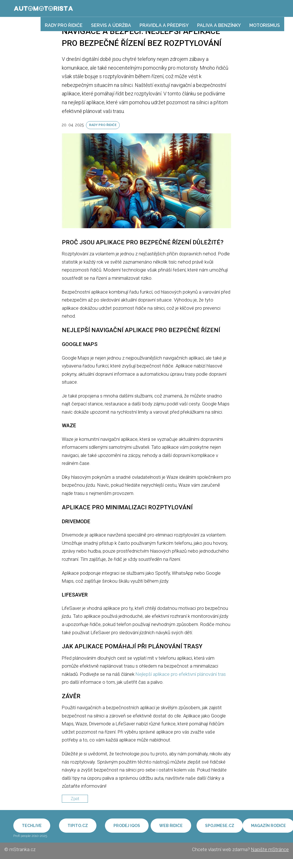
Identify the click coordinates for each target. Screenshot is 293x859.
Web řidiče (171, 825)
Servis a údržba (111, 25)
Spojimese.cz (219, 825)
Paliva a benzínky (219, 25)
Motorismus (264, 25)
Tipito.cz (78, 825)
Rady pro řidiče (64, 25)
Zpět (75, 798)
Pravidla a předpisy (164, 25)
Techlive (32, 825)
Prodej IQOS (126, 825)
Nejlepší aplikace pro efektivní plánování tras (181, 674)
